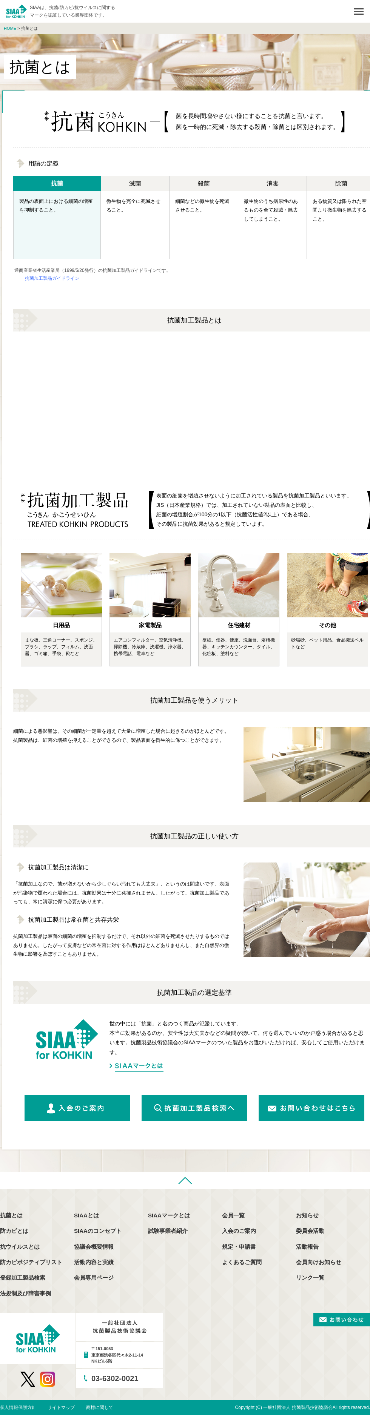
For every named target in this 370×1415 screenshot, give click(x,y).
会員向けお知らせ (318, 1262)
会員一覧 (233, 1215)
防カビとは (14, 1231)
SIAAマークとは (136, 1067)
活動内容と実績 (94, 1262)
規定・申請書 (239, 1246)
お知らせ (307, 1215)
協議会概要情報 (94, 1246)
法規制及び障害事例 (25, 1293)
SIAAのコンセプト (98, 1231)
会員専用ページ (94, 1277)
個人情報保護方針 (18, 1407)
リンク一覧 (310, 1277)
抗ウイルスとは (20, 1246)
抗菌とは (11, 1215)
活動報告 (307, 1246)
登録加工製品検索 (22, 1277)
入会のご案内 (239, 1231)
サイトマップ (61, 1407)
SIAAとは (86, 1215)
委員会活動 (310, 1231)
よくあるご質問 (242, 1262)
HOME (10, 28)
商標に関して (99, 1407)
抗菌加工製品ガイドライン (52, 278)
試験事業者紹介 (168, 1231)
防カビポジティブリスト (31, 1262)
